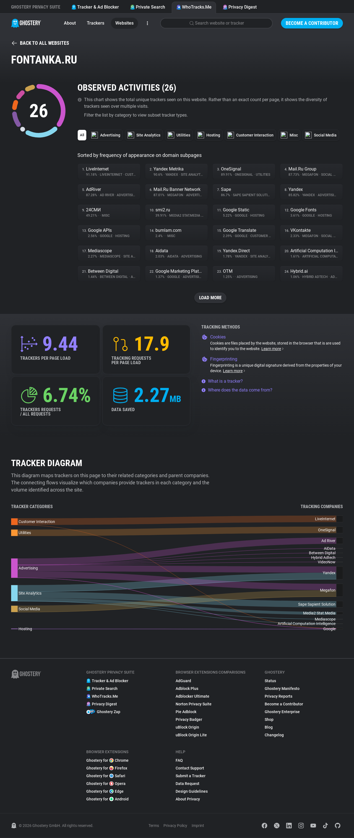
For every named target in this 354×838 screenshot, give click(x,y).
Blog (269, 727)
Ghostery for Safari (105, 776)
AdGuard (183, 681)
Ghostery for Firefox (106, 768)
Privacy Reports (278, 696)
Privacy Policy (175, 826)
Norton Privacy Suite (194, 704)
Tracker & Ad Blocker (95, 7)
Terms (154, 826)
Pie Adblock (186, 712)
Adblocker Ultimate (192, 696)
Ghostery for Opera (106, 784)
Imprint (198, 826)
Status (270, 681)
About (70, 23)
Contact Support (190, 768)
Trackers (95, 23)
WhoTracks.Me (194, 7)
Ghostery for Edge (105, 791)
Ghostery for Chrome (107, 760)
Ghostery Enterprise (282, 712)
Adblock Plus (187, 689)
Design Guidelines (192, 791)
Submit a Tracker (190, 776)
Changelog (274, 735)
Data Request (187, 784)
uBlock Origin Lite (191, 735)
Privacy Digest (240, 7)
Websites (124, 23)
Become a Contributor (312, 23)
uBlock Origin (187, 727)
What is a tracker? (222, 381)
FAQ (179, 760)
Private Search (147, 7)
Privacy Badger (189, 720)
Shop (269, 720)
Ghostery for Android (107, 799)
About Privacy (188, 799)
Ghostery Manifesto (282, 689)
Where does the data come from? (236, 390)
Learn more (272, 349)
